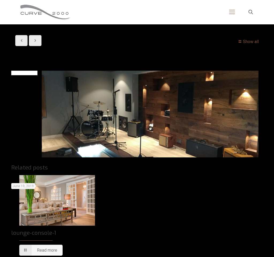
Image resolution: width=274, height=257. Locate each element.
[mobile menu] (232, 12)
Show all (248, 41)
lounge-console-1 (33, 233)
